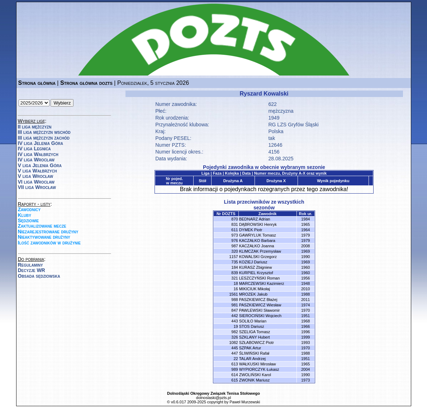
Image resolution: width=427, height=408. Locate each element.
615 (234, 380)
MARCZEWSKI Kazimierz (261, 283)
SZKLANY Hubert (254, 337)
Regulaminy (30, 265)
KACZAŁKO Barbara (257, 240)
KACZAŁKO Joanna (256, 246)
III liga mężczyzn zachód (44, 138)
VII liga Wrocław (37, 187)
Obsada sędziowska (39, 276)
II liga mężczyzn (35, 127)
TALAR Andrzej (252, 358)
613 (234, 364)
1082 (233, 342)
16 (235, 289)
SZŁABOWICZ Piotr (256, 342)
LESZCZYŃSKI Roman (259, 278)
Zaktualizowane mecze (42, 226)
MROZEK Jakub (253, 294)
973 (234, 235)
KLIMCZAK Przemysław (260, 251)
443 (234, 321)
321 (234, 278)
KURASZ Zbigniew (255, 267)
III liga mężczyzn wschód (44, 132)
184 (234, 267)
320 (234, 251)
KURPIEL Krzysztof (256, 273)
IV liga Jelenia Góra (40, 143)
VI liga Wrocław (36, 182)
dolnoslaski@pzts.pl (213, 397)
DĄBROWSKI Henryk (258, 224)
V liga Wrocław (35, 176)
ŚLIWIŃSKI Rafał (254, 353)
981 (234, 305)
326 (234, 337)
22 (235, 358)
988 (234, 299)
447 (234, 353)
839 (234, 273)
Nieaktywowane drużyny (44, 237)
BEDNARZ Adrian (254, 219)
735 (234, 262)
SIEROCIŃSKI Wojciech (260, 316)
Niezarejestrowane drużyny (48, 231)
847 (234, 310)
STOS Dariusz (251, 326)
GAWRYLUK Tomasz (257, 235)
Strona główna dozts (86, 83)
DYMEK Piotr (250, 230)
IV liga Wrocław (36, 159)
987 (234, 246)
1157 (233, 256)
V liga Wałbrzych (37, 171)
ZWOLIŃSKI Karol (255, 375)
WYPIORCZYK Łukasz (259, 369)
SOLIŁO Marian (252, 321)
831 (234, 224)
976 (234, 240)
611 (234, 230)
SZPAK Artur (250, 348)
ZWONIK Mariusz (254, 380)
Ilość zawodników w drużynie (49, 243)
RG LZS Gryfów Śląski (293, 124)
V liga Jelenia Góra (40, 165)
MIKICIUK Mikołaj (254, 289)
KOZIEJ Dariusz (253, 262)
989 (234, 369)
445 (234, 348)
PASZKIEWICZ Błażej (258, 299)
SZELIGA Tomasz (254, 332)
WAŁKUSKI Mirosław (257, 364)
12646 (275, 145)
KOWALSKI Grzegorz (258, 256)
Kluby (24, 215)
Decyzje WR (31, 270)
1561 (233, 294)
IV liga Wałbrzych (38, 154)
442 (234, 316)
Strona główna (37, 83)
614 (234, 375)
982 (234, 332)
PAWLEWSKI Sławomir (259, 310)
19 (235, 326)
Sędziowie (28, 220)
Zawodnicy (29, 209)
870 (234, 219)
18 (235, 283)
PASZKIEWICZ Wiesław (260, 305)
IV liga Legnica (34, 148)
